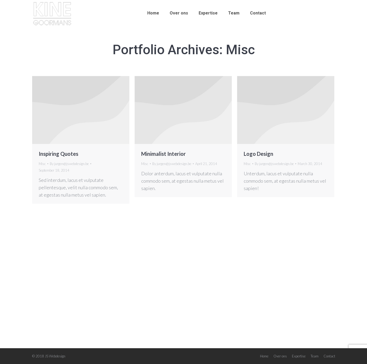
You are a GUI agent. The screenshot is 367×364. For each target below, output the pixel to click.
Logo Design (258, 154)
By (69, 164)
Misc (42, 164)
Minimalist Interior (163, 154)
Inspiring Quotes (58, 154)
